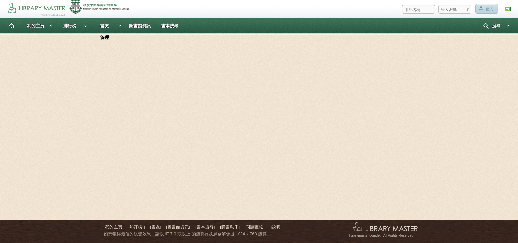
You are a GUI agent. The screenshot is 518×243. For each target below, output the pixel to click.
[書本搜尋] (205, 227)
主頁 (11, 25)
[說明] (276, 227)
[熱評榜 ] (137, 227)
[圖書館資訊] (178, 227)
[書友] (155, 227)
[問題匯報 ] (255, 227)
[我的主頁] (113, 227)
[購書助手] (230, 227)
